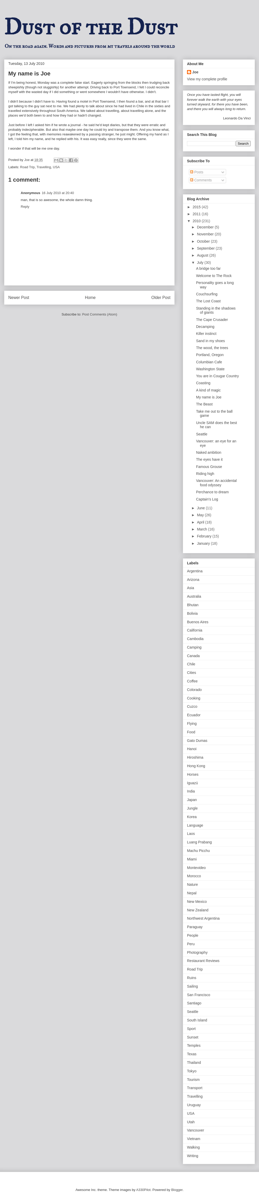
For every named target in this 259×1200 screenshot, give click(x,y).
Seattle (201, 434)
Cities (191, 673)
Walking (193, 1147)
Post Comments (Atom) (99, 314)
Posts (196, 172)
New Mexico (197, 901)
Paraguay (195, 927)
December (205, 227)
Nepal (192, 893)
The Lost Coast (208, 301)
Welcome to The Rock (214, 276)
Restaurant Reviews (203, 961)
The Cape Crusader (212, 320)
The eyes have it (209, 459)
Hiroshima (195, 757)
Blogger (177, 1190)
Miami (192, 859)
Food (191, 732)
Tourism (193, 1080)
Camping (194, 647)
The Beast (204, 404)
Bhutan (192, 605)
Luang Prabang (199, 842)
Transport (194, 1088)
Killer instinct (206, 334)
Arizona (193, 580)
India (191, 791)
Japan (192, 800)
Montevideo (196, 868)
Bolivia (192, 613)
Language (195, 825)
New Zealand (197, 910)
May (201, 515)
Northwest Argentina (203, 918)
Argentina (195, 571)
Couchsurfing (207, 294)
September (206, 248)
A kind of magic (208, 390)
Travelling (44, 167)
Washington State (210, 369)
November (205, 234)
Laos (191, 834)
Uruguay (194, 1105)
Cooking (193, 698)
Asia (190, 588)
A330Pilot (143, 1190)
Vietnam (193, 1139)
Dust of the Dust (90, 26)
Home (90, 297)
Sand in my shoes (210, 341)
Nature (192, 884)
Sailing (192, 986)
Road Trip (27, 167)
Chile (191, 664)
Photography (197, 952)
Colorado (194, 690)
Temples (193, 1045)
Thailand (194, 1062)
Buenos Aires (197, 622)
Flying (192, 723)
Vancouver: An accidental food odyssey (216, 483)
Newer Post (18, 297)
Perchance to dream (212, 492)
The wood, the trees (212, 348)
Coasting (203, 383)
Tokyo (192, 1071)
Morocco (194, 876)
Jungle (192, 808)
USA (56, 167)
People (192, 935)
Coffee (192, 681)
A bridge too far (208, 268)
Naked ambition (208, 452)
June (201, 508)
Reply (25, 207)
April (201, 522)
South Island (197, 1020)
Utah (191, 1122)
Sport (191, 1029)
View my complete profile (207, 79)
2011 (197, 214)
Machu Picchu (198, 851)
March (202, 529)
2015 (197, 207)
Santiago (194, 1003)
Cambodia (195, 639)
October (204, 241)
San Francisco (198, 995)
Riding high (205, 474)
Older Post (160, 297)
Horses (192, 774)
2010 (197, 221)
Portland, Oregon (210, 355)
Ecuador (193, 715)
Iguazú (192, 783)
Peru (191, 944)
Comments (201, 180)
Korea (192, 817)
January (204, 543)
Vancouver (195, 1130)
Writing (192, 1156)
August (203, 255)
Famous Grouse (209, 467)
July (200, 262)
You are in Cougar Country (217, 376)
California (194, 630)
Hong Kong (196, 766)
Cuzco (192, 706)
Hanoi (192, 749)
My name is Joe (208, 397)
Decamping (205, 327)
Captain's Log (207, 499)
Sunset (192, 1037)
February (204, 536)
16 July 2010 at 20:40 (58, 193)
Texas (192, 1054)
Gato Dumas (197, 741)
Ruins (191, 978)
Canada (193, 656)
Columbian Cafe (209, 362)
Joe (195, 72)
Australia (194, 596)
